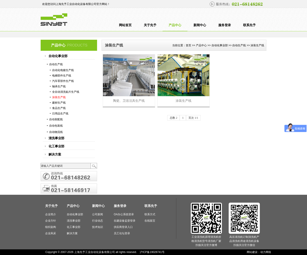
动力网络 (265, 252)
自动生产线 (239, 45)
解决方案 (72, 233)
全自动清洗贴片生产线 (65, 91)
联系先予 (249, 25)
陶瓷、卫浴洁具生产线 (129, 100)
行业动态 (97, 220)
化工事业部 (73, 227)
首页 (188, 45)
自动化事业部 (220, 45)
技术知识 (97, 227)
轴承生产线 (59, 86)
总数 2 (173, 117)
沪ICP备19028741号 (152, 252)
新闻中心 (199, 25)
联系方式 (149, 214)
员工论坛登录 (122, 233)
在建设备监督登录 (124, 220)
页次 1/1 (193, 117)
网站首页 (125, 25)
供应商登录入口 (123, 227)
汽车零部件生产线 (63, 81)
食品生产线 (59, 108)
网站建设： (253, 252)
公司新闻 (97, 214)
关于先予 (150, 25)
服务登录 (224, 25)
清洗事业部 (73, 220)
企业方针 (50, 220)
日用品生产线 (60, 113)
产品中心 (175, 25)
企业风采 (50, 233)
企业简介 (50, 214)
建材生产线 (59, 102)
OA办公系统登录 (124, 214)
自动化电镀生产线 (63, 70)
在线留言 (149, 220)
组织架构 (50, 227)
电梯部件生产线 (61, 75)
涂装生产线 (59, 97)
